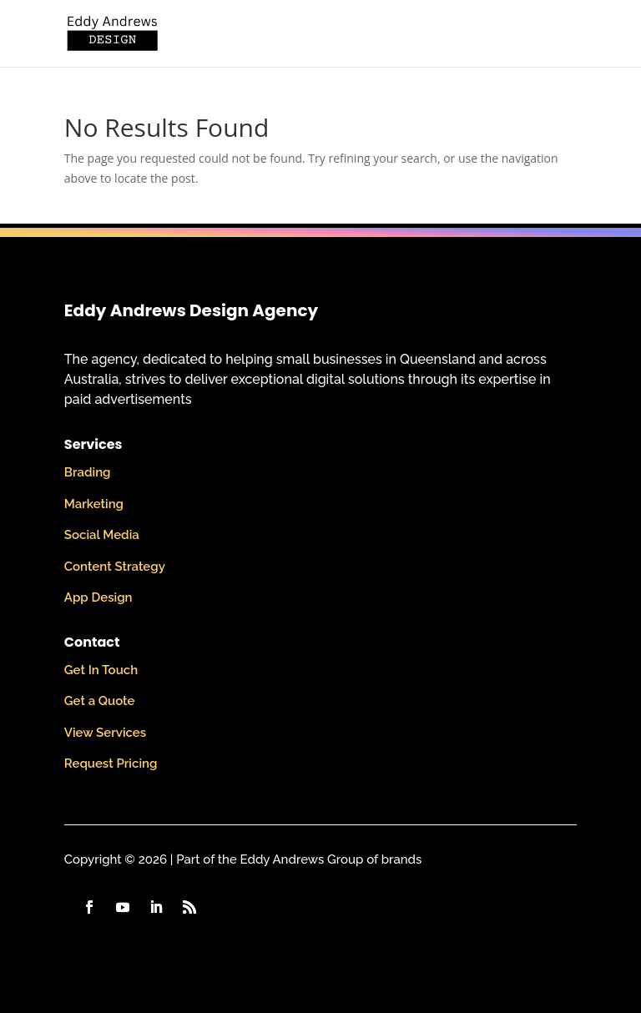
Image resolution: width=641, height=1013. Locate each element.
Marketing (94, 504)
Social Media (101, 534)
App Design (98, 597)
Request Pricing (111, 763)
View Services (105, 732)
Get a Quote (99, 700)
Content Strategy (114, 566)
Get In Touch (101, 670)
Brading (87, 472)
